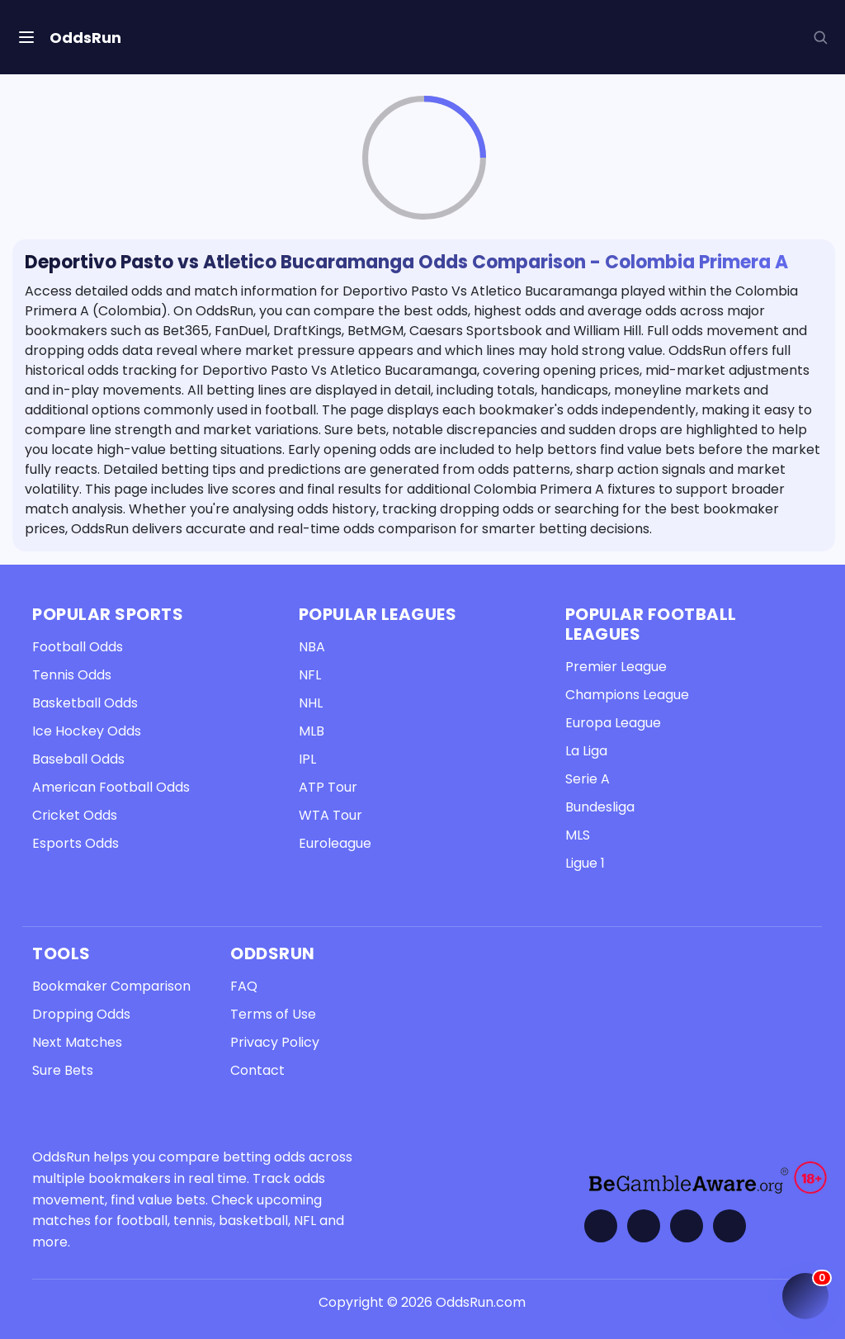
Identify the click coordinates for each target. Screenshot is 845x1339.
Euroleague (335, 843)
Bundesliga (600, 806)
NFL (310, 674)
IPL (307, 759)
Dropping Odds (81, 1014)
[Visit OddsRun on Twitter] (643, 1225)
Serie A (587, 778)
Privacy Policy (274, 1042)
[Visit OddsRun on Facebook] (600, 1225)
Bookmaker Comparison (111, 986)
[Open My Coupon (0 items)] (805, 1296)
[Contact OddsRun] (729, 1225)
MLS (577, 835)
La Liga (586, 750)
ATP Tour (328, 787)
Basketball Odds (85, 702)
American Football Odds (111, 787)
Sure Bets (62, 1070)
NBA (312, 646)
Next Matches (77, 1042)
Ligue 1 (585, 863)
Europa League (613, 722)
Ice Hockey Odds (86, 731)
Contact (257, 1070)
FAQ (243, 986)
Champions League (627, 694)
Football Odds (77, 646)
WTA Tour (330, 815)
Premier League (616, 666)
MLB (311, 731)
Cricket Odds (74, 815)
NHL (311, 702)
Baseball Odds (78, 759)
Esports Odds (75, 843)
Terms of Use (273, 1014)
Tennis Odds (71, 674)
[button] (820, 37)
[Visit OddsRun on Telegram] (686, 1225)
